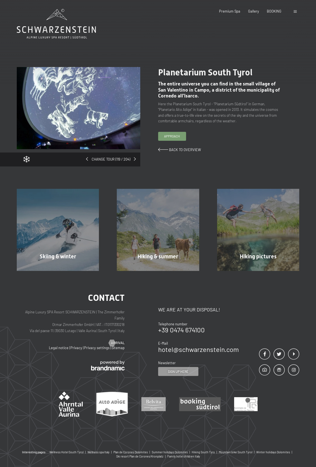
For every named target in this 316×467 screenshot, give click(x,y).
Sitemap (118, 348)
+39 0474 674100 (181, 330)
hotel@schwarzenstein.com (198, 349)
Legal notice (59, 348)
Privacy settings (97, 348)
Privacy (76, 348)
